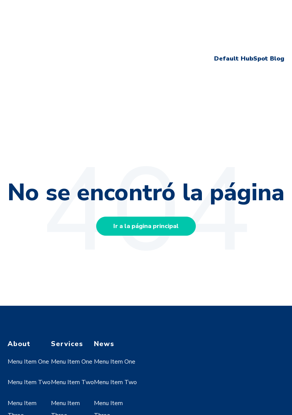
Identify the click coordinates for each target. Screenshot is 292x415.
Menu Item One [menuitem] (28, 302)
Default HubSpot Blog (249, 28)
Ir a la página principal (146, 166)
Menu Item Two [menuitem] (29, 323)
